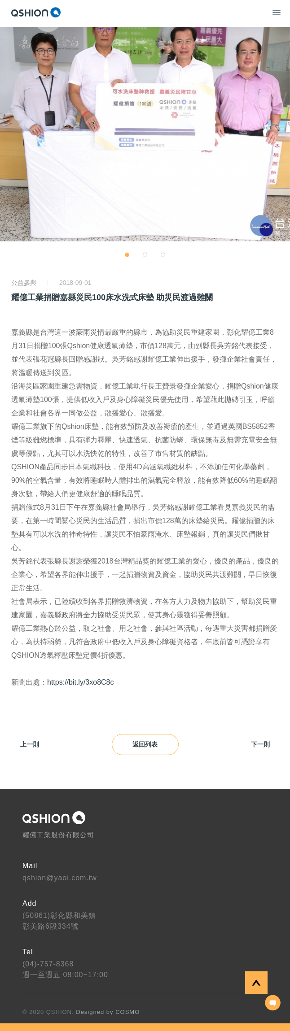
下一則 (265, 744)
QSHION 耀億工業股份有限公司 (36, 12)
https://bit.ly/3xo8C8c (80, 682)
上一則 (25, 744)
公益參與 (23, 283)
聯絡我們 (273, 1003)
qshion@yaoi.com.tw (59, 878)
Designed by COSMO (108, 1012)
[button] (127, 255)
